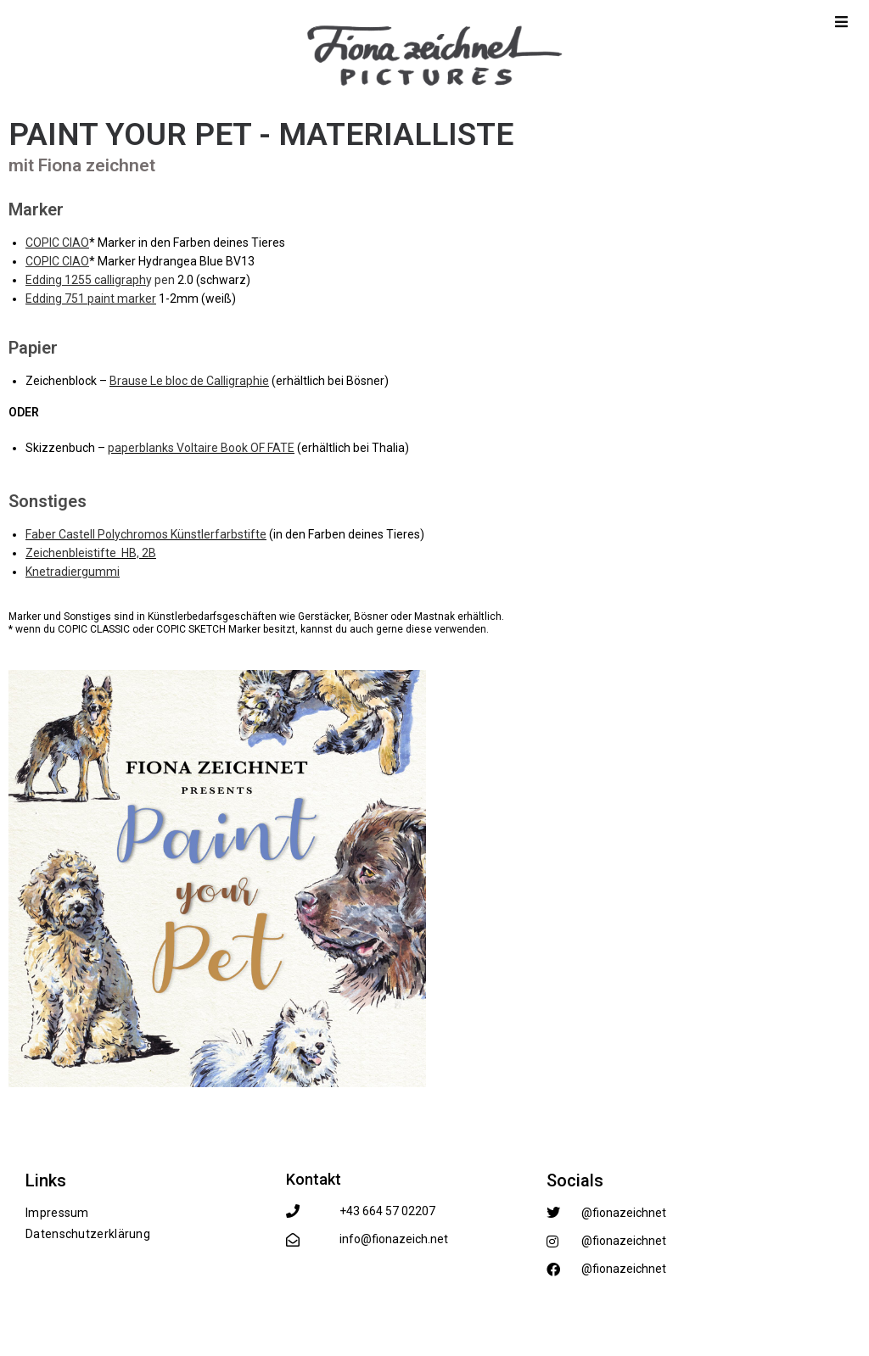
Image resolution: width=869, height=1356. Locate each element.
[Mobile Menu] (842, 21)
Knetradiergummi (72, 571)
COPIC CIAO (57, 242)
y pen (100, 280)
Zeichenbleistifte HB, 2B (90, 553)
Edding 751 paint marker (90, 298)
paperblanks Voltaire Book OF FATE (201, 448)
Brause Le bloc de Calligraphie (189, 381)
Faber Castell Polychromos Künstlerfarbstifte (145, 534)
